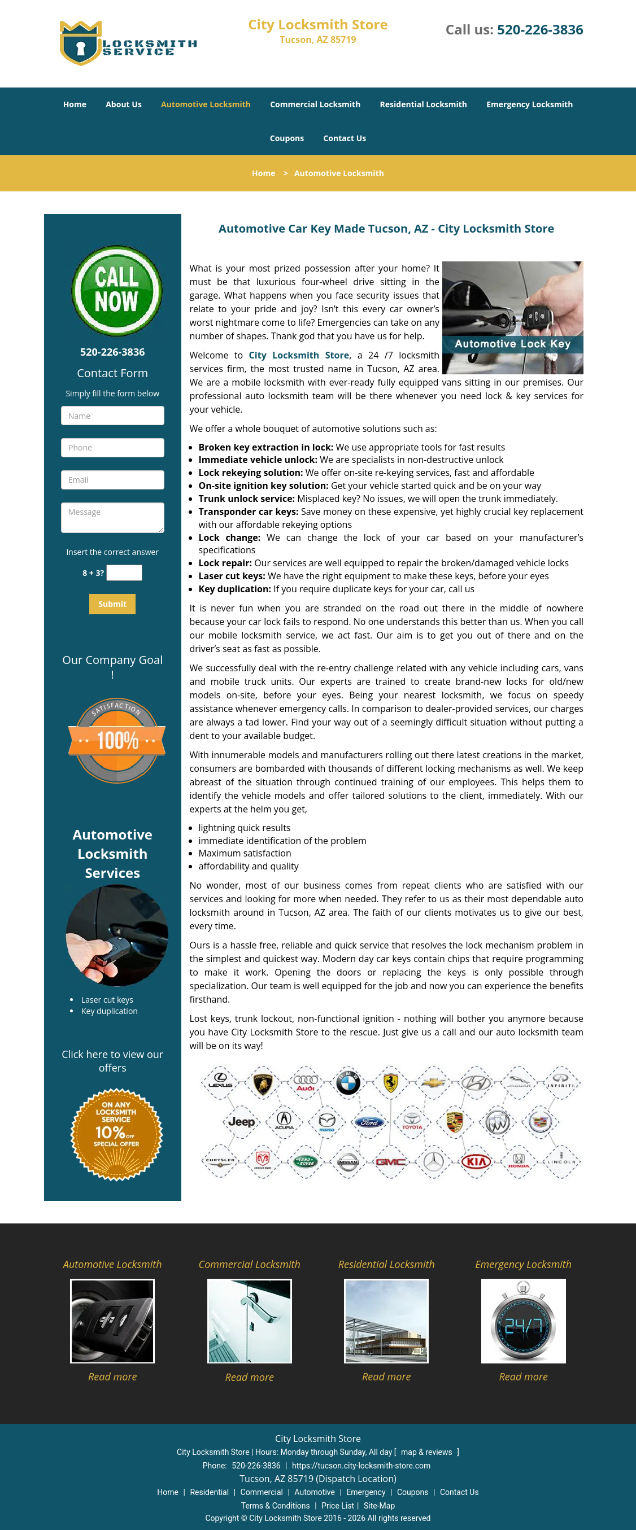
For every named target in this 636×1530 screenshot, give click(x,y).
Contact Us (344, 138)
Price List (337, 1505)
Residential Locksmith (424, 104)
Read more (112, 1376)
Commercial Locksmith (315, 104)
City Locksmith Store (299, 355)
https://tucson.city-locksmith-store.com (361, 1465)
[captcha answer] (124, 573)
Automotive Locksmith (206, 104)
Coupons (287, 138)
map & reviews (427, 1452)
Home (74, 104)
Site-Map (379, 1505)
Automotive (314, 1492)
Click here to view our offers (112, 1060)
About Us (124, 104)
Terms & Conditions (275, 1505)
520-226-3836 (540, 29)
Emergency (365, 1492)
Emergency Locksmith (529, 104)
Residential (209, 1492)
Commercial (262, 1492)
